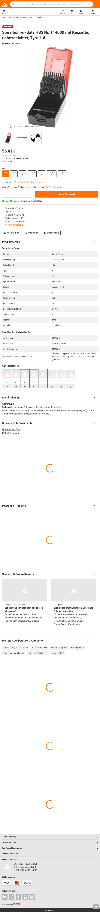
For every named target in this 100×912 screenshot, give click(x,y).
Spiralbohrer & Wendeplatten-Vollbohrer (17, 17)
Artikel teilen (31, 233)
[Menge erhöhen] (28, 194)
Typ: (4, 168)
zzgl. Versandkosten (20, 158)
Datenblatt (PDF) (11, 429)
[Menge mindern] (5, 194)
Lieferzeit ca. (31, 201)
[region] (50, 137)
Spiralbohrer (40, 17)
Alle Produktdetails (14, 225)
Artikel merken (11, 233)
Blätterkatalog (51, 233)
